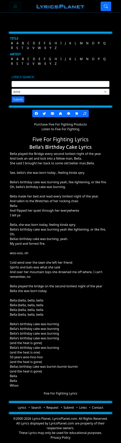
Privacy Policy (61, 437)
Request (52, 407)
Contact (97, 407)
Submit (18, 99)
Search (36, 407)
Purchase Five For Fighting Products (60, 124)
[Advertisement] (60, 21)
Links (83, 407)
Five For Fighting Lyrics (60, 393)
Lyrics (22, 407)
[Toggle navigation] (15, 6)
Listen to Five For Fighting (61, 129)
